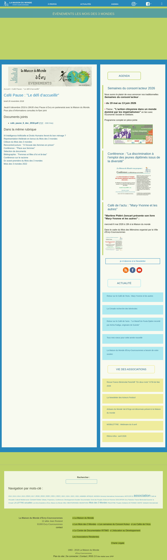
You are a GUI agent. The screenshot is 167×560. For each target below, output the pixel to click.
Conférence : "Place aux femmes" (19, 148)
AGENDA (124, 75)
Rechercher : (83, 477)
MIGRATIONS (83, 503)
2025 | (73, 496)
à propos (52, 4)
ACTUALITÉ (124, 283)
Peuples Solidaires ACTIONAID (126, 503)
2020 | (48, 496)
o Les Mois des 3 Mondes (84, 524)
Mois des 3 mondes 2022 (15, 164)
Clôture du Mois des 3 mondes (18, 142)
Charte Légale (117, 543)
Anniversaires (119, 496)
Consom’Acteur (35, 500)
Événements (63, 14)
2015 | (24, 496)
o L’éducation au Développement (125, 530)
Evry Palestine (129, 500)
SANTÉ (139, 503)
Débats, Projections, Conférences (53, 500)
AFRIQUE (90, 496)
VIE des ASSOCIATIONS (131, 369)
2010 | (10, 496)
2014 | (19, 496)
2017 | (33, 496)
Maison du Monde (57, 503)
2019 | (43, 496)
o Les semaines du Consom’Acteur (113, 524)
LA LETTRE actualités (23, 503)
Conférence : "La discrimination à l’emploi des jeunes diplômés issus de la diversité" (134, 157)
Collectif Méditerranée (22, 500)
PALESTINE (112, 503)
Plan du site (58, 556)
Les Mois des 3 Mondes (94, 14)
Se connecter (72, 556)
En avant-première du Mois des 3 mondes (23, 161)
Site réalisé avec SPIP (105, 556)
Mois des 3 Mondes (98, 503)
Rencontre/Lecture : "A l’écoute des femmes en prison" (29, 145)
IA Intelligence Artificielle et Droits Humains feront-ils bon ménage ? (35, 136)
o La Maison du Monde (83, 518)
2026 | (77, 496)
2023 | (63, 496)
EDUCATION (120, 500)
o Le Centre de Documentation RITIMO (91, 530)
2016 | (28, 496)
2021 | (53, 496)
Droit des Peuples (96, 500)
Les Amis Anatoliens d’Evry (41, 503)
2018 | (38, 496)
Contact (83, 556)
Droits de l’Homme (109, 500)
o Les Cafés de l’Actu (141, 524)
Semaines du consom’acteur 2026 (131, 88)
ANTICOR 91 (128, 496)
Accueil (7, 89)
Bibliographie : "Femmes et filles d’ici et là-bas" (25, 154)
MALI (65, 503)
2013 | (15, 496)
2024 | (68, 496)
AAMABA (83, 496)
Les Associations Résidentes (86, 537)
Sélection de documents (15, 151)
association (142, 495)
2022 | (58, 496)
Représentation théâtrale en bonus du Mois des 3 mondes (30, 139)
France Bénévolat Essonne (143, 500)
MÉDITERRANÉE (73, 503)
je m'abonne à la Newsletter (133, 261)
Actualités (85, 4)
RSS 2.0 (93, 556)
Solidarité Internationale (150, 503)
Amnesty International (107, 496)
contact (59, 527)
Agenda (114, 4)
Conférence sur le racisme (16, 157)
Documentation (85, 500)
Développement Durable (72, 500)
